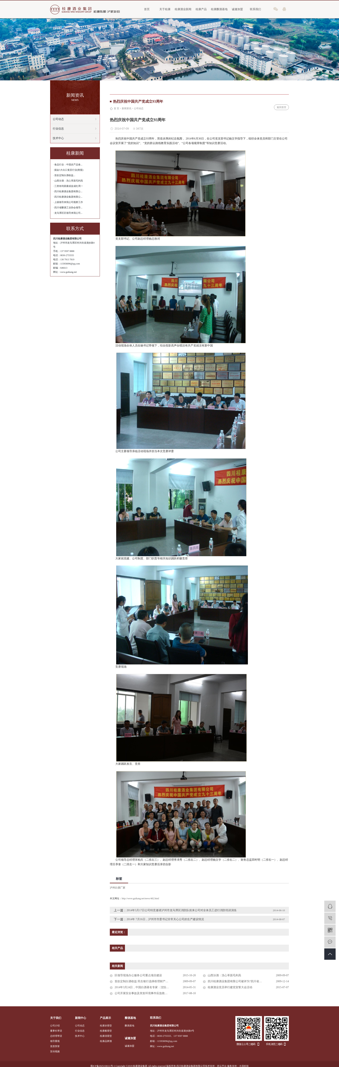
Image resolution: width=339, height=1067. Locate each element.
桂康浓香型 (106, 1025)
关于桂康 (164, 9)
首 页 (116, 108)
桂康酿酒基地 (219, 9)
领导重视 (55, 1041)
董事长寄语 (56, 1030)
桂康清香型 (106, 1036)
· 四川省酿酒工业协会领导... (67, 207)
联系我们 (255, 9)
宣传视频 (55, 1051)
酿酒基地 (129, 1025)
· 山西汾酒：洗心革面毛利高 (68, 180)
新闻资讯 (126, 108)
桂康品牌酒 (106, 1041)
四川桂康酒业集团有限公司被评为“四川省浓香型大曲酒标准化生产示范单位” (248, 981)
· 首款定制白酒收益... (64, 175)
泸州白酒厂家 (117, 887)
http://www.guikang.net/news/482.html (140, 898)
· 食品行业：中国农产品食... (67, 164)
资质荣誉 (55, 1046)
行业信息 (58, 128)
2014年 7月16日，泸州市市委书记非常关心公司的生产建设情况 (165, 919)
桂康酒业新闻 (183, 9)
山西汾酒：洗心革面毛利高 (224, 975)
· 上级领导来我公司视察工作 (68, 202)
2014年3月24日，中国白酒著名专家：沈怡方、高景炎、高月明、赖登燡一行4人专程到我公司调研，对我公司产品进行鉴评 (155, 987)
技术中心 (58, 138)
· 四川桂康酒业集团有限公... (67, 191)
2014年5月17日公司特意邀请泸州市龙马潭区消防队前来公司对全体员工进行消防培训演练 (182, 910)
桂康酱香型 (106, 1030)
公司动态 (58, 119)
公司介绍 (55, 1025)
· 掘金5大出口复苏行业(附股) (68, 170)
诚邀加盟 (237, 9)
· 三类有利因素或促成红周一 (68, 186)
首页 (147, 9)
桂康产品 (201, 9)
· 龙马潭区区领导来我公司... (67, 213)
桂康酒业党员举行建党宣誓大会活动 (230, 987)
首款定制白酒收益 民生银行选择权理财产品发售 (144, 981)
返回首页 (281, 107)
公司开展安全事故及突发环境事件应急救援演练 (144, 993)
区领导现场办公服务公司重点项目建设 (138, 975)
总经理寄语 (56, 1036)
